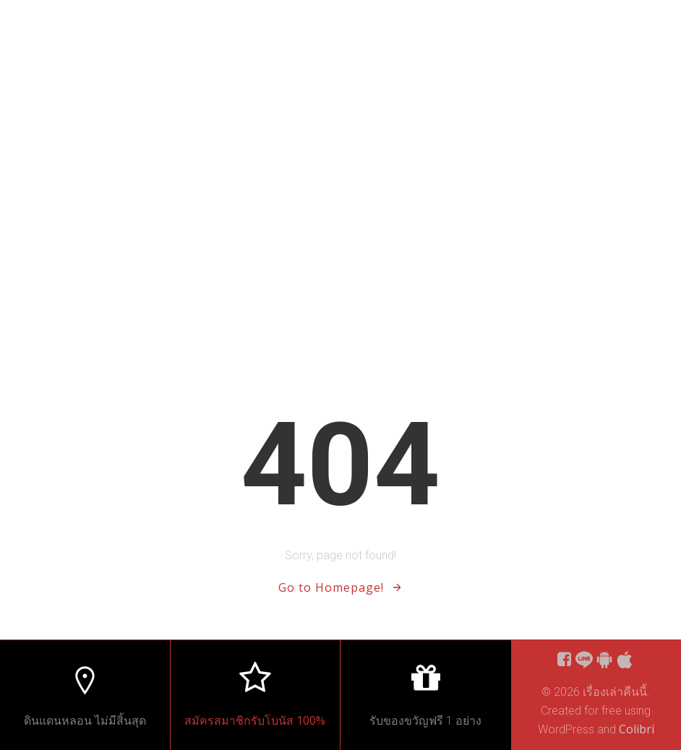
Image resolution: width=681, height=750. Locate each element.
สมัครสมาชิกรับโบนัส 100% (254, 720)
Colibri (636, 729)
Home (638, 29)
